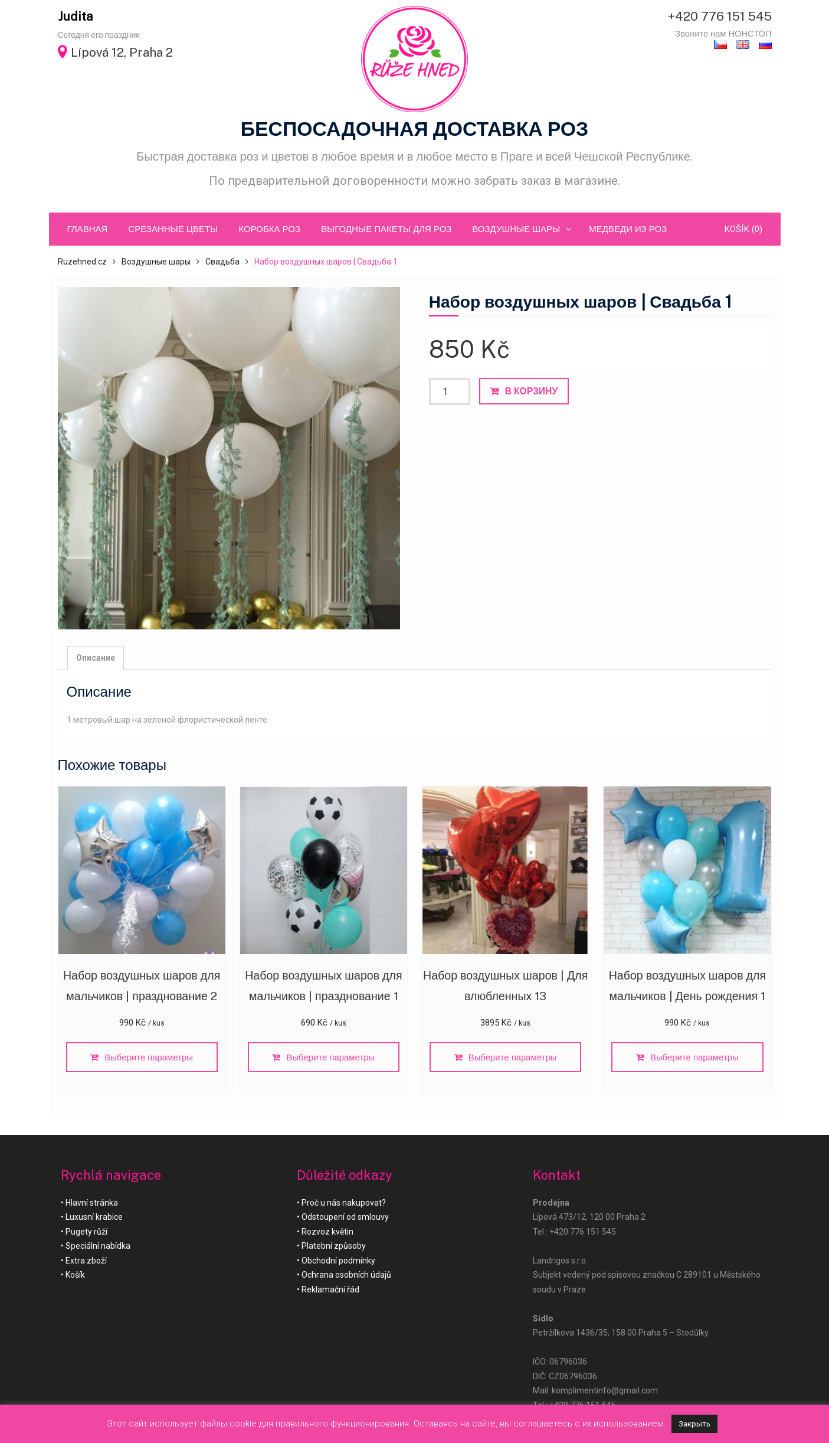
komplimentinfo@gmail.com (605, 1392)
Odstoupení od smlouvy (345, 1218)
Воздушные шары (516, 229)
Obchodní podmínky (338, 1261)
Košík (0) (743, 229)
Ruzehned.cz (82, 261)
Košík (75, 1276)
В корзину (531, 391)
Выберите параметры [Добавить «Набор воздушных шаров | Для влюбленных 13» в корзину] (513, 1058)
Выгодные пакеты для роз (386, 229)
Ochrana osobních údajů (346, 1276)
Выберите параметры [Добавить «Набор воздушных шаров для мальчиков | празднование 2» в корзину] (149, 1058)
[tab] (95, 658)
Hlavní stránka (91, 1204)
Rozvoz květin (327, 1233)
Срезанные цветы (173, 229)
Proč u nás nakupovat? (344, 1204)
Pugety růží (86, 1233)
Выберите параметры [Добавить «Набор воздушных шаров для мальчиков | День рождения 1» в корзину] (694, 1058)
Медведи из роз (628, 229)
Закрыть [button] (694, 1423)
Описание (95, 657)
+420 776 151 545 (720, 16)
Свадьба (222, 261)
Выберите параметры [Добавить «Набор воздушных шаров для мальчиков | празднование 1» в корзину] (330, 1058)
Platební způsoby (334, 1247)
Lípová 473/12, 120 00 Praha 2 (589, 1218)
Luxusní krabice (94, 1218)
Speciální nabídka (97, 1247)
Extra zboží (86, 1261)
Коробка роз (269, 229)
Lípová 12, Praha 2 (122, 52)
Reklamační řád (330, 1290)
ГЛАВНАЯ (87, 229)
